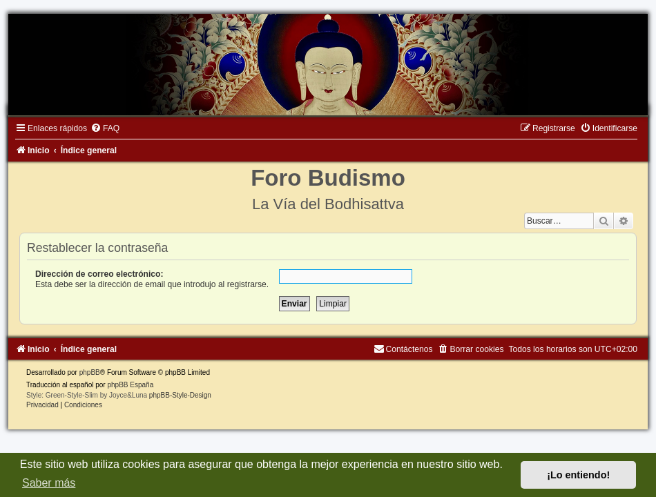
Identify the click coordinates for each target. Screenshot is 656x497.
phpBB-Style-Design (180, 395)
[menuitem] (104, 128)
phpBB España (130, 385)
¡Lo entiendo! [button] (578, 474)
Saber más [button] (48, 483)
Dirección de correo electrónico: (99, 274)
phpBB (89, 372)
